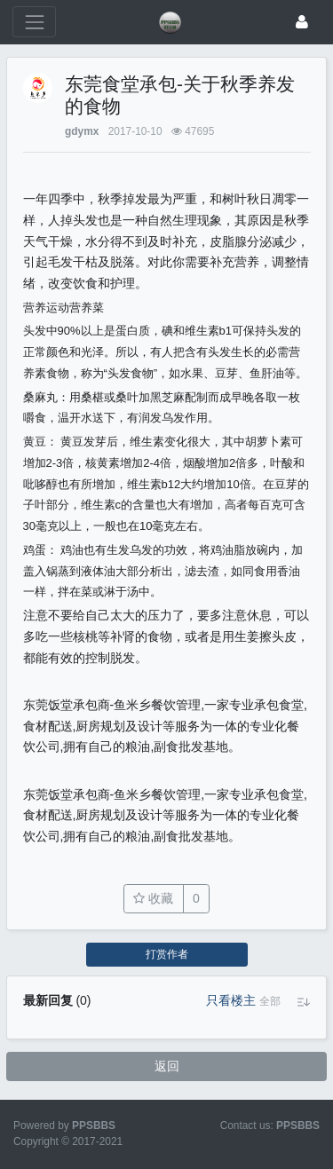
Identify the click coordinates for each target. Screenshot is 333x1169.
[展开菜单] (34, 21)
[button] (270, 1001)
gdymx (82, 131)
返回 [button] (167, 1066)
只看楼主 (231, 1000)
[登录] (302, 21)
